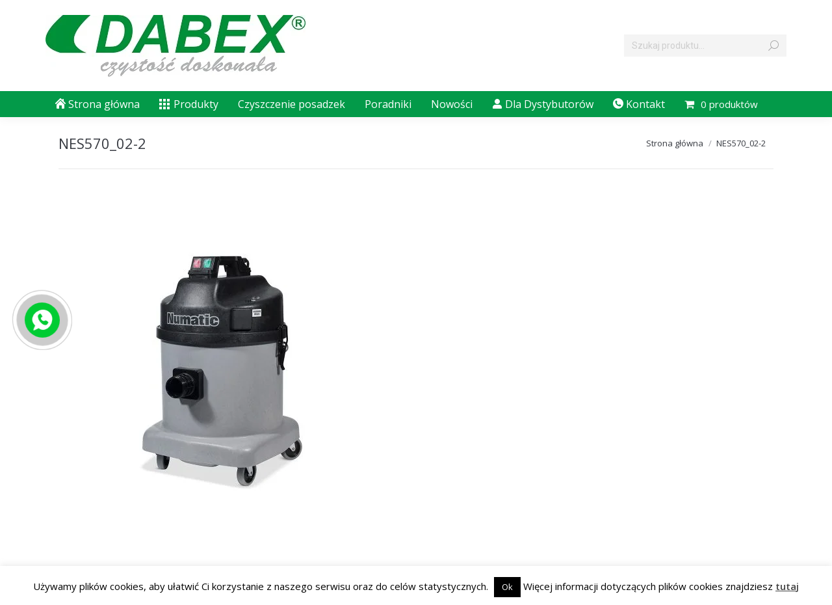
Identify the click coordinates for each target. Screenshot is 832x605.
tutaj (787, 586)
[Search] (705, 45)
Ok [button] (507, 587)
